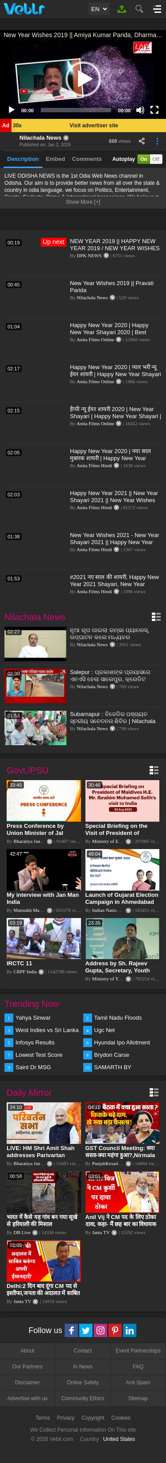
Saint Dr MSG (33, 1067)
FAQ (138, 1367)
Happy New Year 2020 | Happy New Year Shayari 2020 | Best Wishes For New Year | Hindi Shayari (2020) (109, 336)
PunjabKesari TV (109, 1163)
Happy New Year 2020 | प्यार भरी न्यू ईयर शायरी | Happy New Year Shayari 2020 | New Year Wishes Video (115, 374)
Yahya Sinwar (32, 1017)
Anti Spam (138, 1382)
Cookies (121, 1418)
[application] (83, 79)
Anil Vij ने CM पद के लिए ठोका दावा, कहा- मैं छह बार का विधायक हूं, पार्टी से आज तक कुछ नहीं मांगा (121, 1224)
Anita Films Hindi (94, 465)
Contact (82, 1351)
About (27, 1351)
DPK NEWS (89, 255)
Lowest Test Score (38, 1055)
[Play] (11, 110)
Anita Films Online (95, 339)
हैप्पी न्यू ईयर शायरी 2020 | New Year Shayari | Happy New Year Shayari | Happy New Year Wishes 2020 (115, 416)
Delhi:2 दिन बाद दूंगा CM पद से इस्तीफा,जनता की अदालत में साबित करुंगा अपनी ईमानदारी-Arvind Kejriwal (43, 1297)
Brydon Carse (111, 1055)
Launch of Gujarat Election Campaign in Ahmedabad (121, 898)
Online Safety (83, 1382)
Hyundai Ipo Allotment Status (122, 1043)
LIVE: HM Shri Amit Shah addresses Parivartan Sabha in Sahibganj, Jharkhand (40, 1159)
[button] (83, 79)
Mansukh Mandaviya (34, 910)
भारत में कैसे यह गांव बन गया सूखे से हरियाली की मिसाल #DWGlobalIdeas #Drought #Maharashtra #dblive (43, 1228)
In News (82, 1367)
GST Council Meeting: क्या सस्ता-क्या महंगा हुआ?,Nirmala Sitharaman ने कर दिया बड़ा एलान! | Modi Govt (120, 1159)
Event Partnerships (138, 1351)
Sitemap (138, 1398)
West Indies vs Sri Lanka (47, 1030)
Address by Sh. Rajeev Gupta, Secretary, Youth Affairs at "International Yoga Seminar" (117, 974)
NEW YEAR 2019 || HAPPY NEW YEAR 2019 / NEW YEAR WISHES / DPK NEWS (115, 248)
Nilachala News (40, 137)
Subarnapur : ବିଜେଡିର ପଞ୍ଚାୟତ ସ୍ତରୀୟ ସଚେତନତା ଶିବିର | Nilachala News (112, 721)
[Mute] (140, 110)
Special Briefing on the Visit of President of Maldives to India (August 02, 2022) (120, 836)
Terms (42, 1418)
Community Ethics (83, 1398)
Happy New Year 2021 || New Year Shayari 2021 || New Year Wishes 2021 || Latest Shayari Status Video (115, 500)
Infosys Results (34, 1042)
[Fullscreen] (154, 110)
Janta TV (101, 1232)
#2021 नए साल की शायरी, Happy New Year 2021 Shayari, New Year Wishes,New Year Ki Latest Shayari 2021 (115, 588)
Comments (87, 159)
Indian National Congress (117, 910)
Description (23, 159)
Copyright (92, 1418)
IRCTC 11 (19, 963)
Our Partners (27, 1367)
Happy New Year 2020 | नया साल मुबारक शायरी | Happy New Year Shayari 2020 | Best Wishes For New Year (110, 462)
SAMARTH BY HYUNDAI (112, 1068)
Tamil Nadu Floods (118, 1017)
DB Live (22, 1232)
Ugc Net (104, 1030)
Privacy (65, 1418)
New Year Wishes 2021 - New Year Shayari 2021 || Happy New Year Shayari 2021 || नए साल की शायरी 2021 (114, 546)
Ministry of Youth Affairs (117, 978)
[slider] (76, 110)
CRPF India (25, 971)
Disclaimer (27, 1382)
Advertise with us (28, 1398)
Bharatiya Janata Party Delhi (41, 841)
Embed (55, 159)
